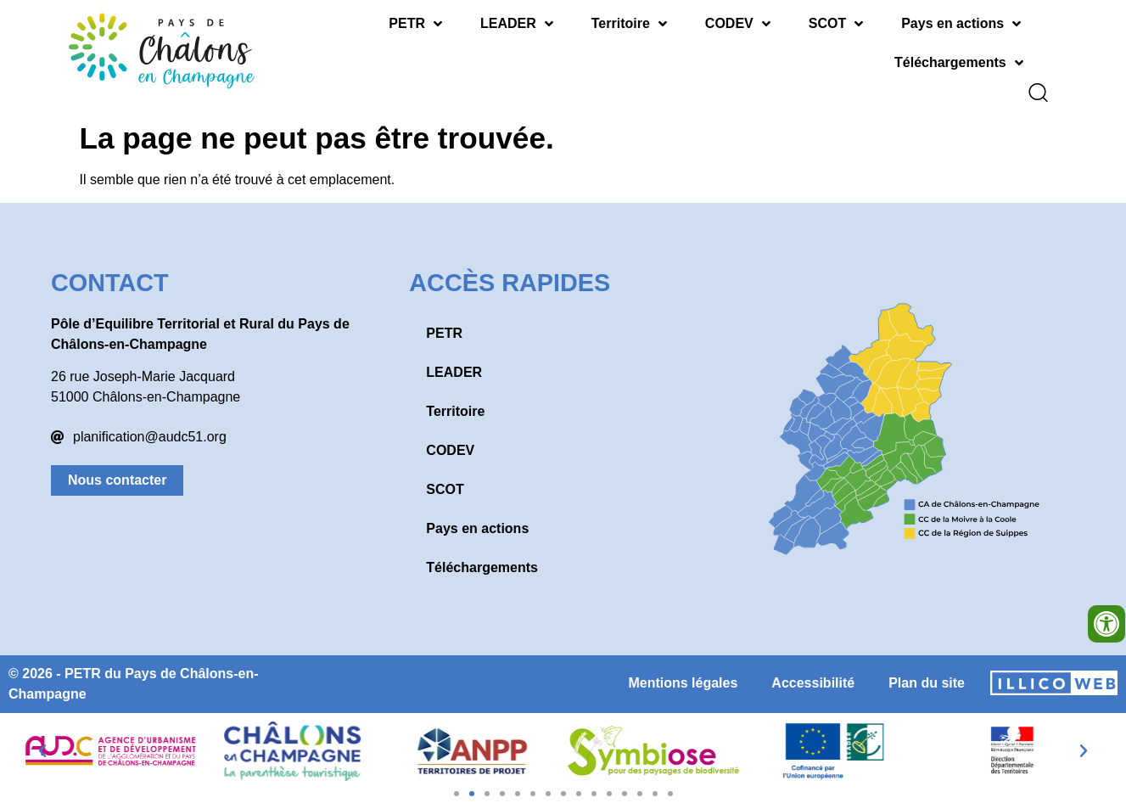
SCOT (836, 23)
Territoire (629, 23)
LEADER (516, 23)
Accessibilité (812, 671)
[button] (42, 739)
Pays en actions (961, 23)
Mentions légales (682, 671)
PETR (415, 23)
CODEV (737, 23)
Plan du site (926, 671)
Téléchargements (958, 63)
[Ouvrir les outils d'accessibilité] (1106, 624)
